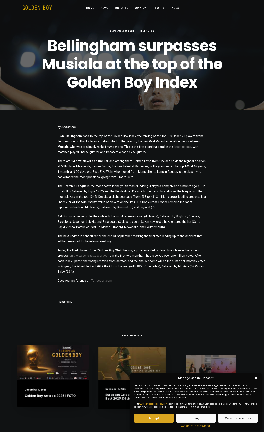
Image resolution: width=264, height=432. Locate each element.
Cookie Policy (187, 426)
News (107, 8)
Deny (196, 418)
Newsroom (65, 304)
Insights (124, 8)
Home (93, 8)
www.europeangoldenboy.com (153, 404)
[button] (256, 378)
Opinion (143, 8)
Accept (154, 418)
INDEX (177, 8)
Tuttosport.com (101, 282)
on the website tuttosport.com (89, 257)
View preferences (238, 418)
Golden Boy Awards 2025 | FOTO (50, 395)
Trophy (161, 8)
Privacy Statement (203, 426)
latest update (182, 149)
